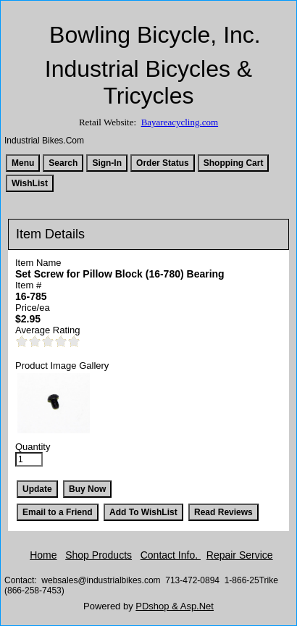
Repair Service (239, 555)
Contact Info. (171, 555)
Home (43, 555)
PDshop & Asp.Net (174, 606)
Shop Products (98, 555)
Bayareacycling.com (179, 122)
